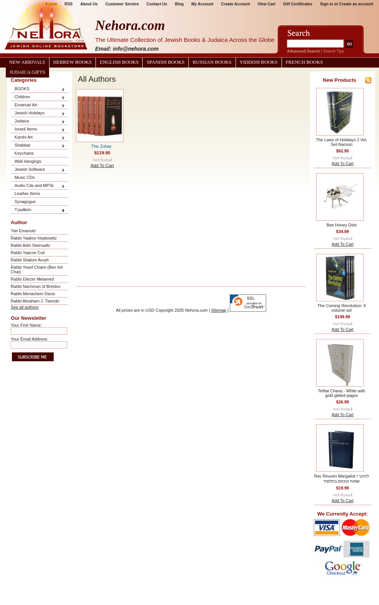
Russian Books (212, 62)
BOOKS (38, 89)
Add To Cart (102, 165)
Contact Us (157, 4)
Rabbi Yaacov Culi (27, 252)
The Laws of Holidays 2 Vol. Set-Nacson (341, 142)
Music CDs (25, 177)
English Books (119, 62)
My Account (202, 4)
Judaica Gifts (27, 72)
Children (38, 97)
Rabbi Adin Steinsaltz (30, 245)
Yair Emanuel (23, 230)
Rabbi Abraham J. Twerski (35, 301)
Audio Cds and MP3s (38, 186)
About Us (88, 4)
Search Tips (333, 51)
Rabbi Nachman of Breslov (35, 286)
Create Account (235, 4)
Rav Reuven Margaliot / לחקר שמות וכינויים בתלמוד (341, 478)
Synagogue (25, 201)
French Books (304, 62)
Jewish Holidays (38, 113)
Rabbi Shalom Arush (30, 260)
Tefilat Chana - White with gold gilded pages (341, 393)
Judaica (38, 121)
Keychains (24, 153)
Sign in (326, 4)
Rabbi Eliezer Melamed (32, 279)
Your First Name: (26, 325)
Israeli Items (38, 129)
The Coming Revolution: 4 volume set (342, 307)
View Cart (266, 4)
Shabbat (38, 146)
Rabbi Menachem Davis (33, 293)
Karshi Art (38, 138)
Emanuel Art (38, 105)
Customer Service (122, 4)
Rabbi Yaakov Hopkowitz (34, 238)
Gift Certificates (297, 4)
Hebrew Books (72, 62)
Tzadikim (38, 210)
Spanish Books (166, 62)
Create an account (356, 4)
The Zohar (101, 146)
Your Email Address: (29, 339)
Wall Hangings (28, 161)
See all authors (25, 307)
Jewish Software (38, 170)
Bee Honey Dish (341, 225)
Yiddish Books (259, 62)
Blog (179, 4)
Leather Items (27, 193)
